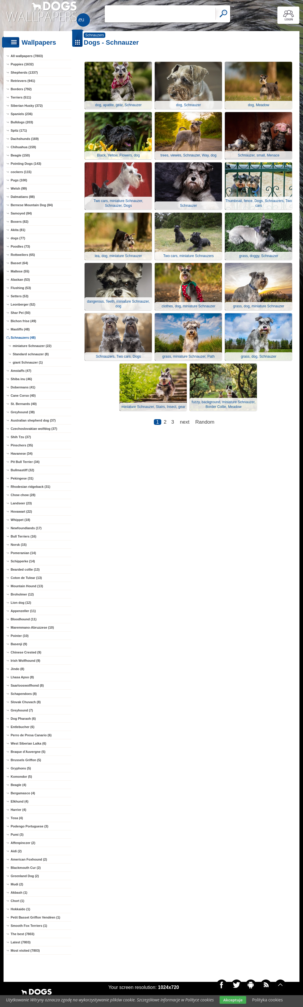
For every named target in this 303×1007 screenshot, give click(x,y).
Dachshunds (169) (25, 139)
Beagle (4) (18, 785)
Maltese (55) (20, 271)
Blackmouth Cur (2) (26, 867)
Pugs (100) (19, 180)
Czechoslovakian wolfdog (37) (34, 428)
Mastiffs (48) (20, 329)
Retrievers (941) (23, 81)
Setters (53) (19, 296)
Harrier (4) (18, 809)
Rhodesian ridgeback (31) (30, 486)
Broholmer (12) (22, 594)
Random (204, 422)
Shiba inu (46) (21, 379)
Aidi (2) (16, 851)
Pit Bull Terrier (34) (25, 462)
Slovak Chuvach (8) (26, 702)
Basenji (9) (19, 644)
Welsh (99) (19, 188)
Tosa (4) (17, 818)
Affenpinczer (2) (23, 843)
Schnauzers (94, 35)
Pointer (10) (20, 636)
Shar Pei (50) (20, 312)
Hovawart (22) (21, 511)
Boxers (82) (19, 221)
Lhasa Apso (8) (22, 677)
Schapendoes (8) (24, 693)
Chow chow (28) (23, 495)
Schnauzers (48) (23, 337)
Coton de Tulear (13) (26, 578)
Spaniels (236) (22, 114)
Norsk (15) (19, 544)
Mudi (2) (17, 884)
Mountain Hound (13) (27, 586)
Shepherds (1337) (24, 72)
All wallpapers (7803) (27, 56)
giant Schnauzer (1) (28, 362)
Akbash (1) (19, 892)
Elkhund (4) (19, 801)
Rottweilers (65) (23, 254)
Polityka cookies (267, 1000)
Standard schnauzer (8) (31, 354)
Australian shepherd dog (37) (33, 420)
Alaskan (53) (20, 279)
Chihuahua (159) (23, 147)
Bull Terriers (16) (23, 536)
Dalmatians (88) (23, 197)
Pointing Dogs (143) (26, 163)
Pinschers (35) (22, 445)
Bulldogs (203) (22, 122)
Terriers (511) (21, 97)
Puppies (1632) (22, 64)
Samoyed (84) (21, 213)
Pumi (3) (17, 834)
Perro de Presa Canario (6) (31, 735)
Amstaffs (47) (21, 370)
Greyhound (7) (22, 710)
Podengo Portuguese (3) (29, 826)
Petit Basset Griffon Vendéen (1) (35, 917)
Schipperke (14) (23, 561)
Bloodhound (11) (23, 619)
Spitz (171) (19, 130)
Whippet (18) (20, 520)
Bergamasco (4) (23, 793)
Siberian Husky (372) (27, 105)
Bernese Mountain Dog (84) (32, 205)
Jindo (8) (17, 669)
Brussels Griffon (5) (26, 760)
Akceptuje (232, 1000)
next (184, 422)
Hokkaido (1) (20, 909)
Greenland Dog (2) (25, 876)
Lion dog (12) (21, 602)
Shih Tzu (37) (21, 437)
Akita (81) (18, 230)
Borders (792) (21, 89)
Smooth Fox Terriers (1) (29, 925)
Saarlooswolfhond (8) (27, 685)
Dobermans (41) (23, 387)
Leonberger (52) (23, 304)
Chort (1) (17, 901)
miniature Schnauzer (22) (32, 346)
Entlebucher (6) (22, 727)
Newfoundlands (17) (26, 528)
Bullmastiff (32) (22, 470)
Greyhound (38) (23, 412)
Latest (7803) (20, 942)
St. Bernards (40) (24, 404)
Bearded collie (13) (25, 569)
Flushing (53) (21, 288)
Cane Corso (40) (23, 395)
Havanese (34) (22, 453)
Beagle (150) (20, 155)
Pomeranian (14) (23, 553)
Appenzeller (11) (23, 611)
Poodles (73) (20, 246)
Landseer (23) (21, 503)
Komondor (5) (21, 776)
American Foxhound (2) (29, 859)
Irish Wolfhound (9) (25, 660)
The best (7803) (22, 934)
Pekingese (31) (22, 478)
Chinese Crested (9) (26, 652)
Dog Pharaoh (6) (23, 718)
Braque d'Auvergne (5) (28, 751)
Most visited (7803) (25, 950)
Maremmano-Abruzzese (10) (32, 627)
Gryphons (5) (21, 768)
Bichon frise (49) (23, 321)
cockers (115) (21, 172)
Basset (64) (19, 263)
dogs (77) (18, 238)
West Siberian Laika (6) (28, 743)
